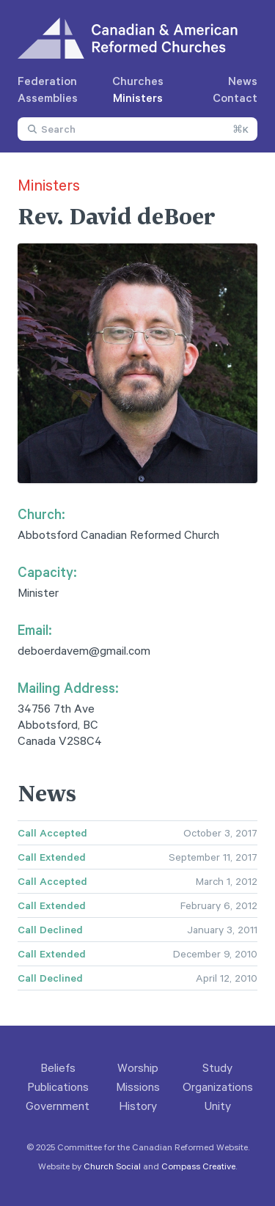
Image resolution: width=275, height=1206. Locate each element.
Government (57, 1105)
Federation (47, 80)
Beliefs (58, 1067)
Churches (138, 80)
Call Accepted (52, 833)
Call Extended (52, 857)
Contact (235, 97)
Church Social (112, 1166)
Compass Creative (198, 1166)
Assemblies (48, 97)
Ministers (138, 97)
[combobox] (137, 129)
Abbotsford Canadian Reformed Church (118, 534)
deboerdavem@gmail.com (84, 650)
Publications (58, 1086)
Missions (138, 1086)
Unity (218, 1105)
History (138, 1105)
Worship (137, 1067)
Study (217, 1067)
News (242, 80)
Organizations (218, 1086)
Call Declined (50, 929)
